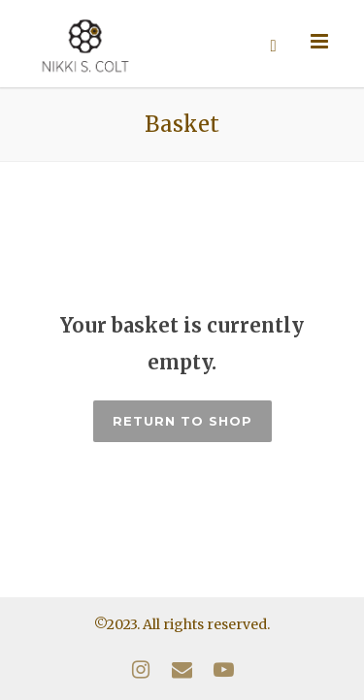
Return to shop (182, 421)
